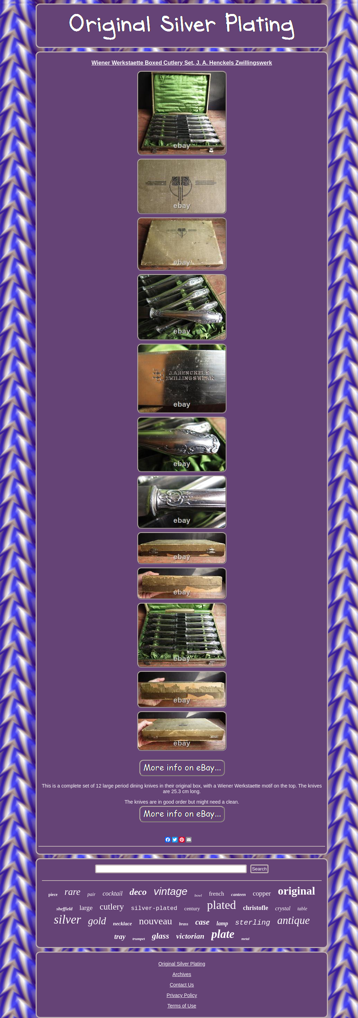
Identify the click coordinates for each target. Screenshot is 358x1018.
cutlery (112, 906)
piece (53, 894)
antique (293, 920)
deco (137, 892)
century (192, 908)
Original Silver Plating (181, 964)
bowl (198, 895)
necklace (122, 923)
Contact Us (182, 985)
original (296, 890)
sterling (252, 923)
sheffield (64, 908)
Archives (181, 974)
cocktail (112, 893)
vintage (171, 891)
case (202, 922)
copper (262, 893)
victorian (190, 936)
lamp (222, 923)
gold (97, 920)
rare (73, 892)
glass (160, 935)
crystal (283, 908)
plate (222, 934)
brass (183, 923)
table (302, 908)
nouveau (155, 921)
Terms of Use (181, 1006)
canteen (238, 894)
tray (120, 936)
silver (67, 919)
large (86, 907)
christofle (255, 907)
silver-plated (154, 908)
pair (91, 894)
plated (221, 904)
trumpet (139, 939)
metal (245, 939)
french (216, 893)
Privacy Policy (181, 995)
